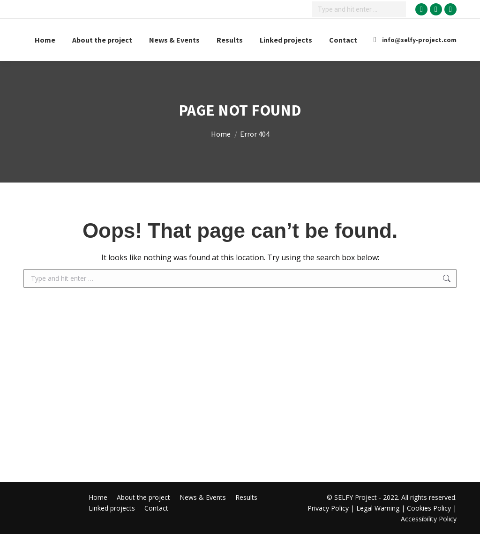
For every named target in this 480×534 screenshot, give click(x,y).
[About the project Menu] (102, 39)
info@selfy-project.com (413, 40)
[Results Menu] (230, 39)
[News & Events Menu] (174, 39)
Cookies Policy (429, 508)
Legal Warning (377, 508)
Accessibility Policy (429, 518)
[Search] (359, 9)
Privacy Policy (329, 508)
